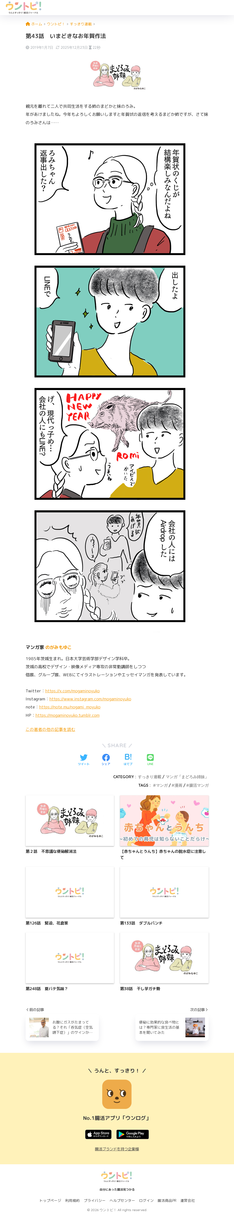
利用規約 (72, 1200)
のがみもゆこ (59, 647)
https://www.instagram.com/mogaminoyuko (91, 699)
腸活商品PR (167, 1200)
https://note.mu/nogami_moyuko (71, 707)
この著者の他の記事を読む (50, 729)
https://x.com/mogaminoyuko (73, 691)
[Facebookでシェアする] (106, 760)
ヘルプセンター (122, 1200)
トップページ (50, 1200)
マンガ (162, 785)
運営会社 (187, 1200)
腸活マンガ (199, 785)
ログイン (146, 1200)
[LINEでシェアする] (150, 760)
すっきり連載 (149, 776)
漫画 (178, 785)
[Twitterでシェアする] (84, 760)
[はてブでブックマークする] (128, 760)
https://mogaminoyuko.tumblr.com (68, 715)
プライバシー (95, 1200)
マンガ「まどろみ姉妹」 (187, 776)
